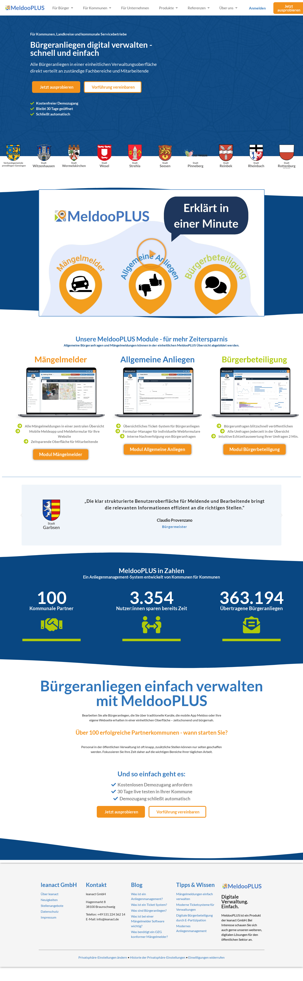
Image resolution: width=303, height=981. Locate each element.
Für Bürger (62, 8)
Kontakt (96, 884)
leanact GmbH (59, 884)
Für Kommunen (97, 8)
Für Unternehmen (135, 8)
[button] (151, 253)
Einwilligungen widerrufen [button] (206, 957)
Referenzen (198, 8)
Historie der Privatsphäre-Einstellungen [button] (157, 957)
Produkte (168, 8)
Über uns (228, 8)
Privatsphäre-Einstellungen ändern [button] (102, 957)
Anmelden (257, 8)
